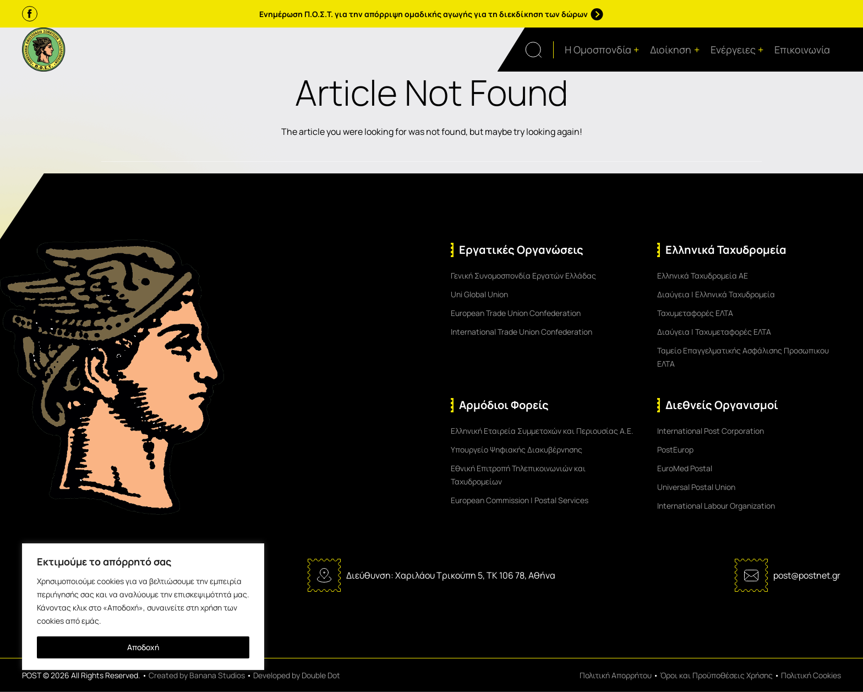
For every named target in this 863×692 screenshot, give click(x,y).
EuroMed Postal (684, 468)
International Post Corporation (710, 431)
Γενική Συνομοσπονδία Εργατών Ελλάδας (523, 275)
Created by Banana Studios (197, 675)
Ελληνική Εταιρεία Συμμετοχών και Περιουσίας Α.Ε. (542, 431)
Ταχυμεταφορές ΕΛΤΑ (695, 313)
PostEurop (675, 449)
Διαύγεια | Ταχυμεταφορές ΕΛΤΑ (714, 331)
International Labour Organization (716, 505)
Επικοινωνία (802, 49)
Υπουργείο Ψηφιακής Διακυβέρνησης (516, 449)
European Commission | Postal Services (519, 500)
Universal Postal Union (696, 487)
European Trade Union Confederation (516, 313)
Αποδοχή (143, 647)
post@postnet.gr (806, 575)
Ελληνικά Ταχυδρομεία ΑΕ (702, 275)
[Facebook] (29, 13)
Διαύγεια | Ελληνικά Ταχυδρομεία (716, 294)
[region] (143, 606)
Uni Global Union (479, 294)
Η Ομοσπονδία (602, 49)
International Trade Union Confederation (521, 331)
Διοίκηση (675, 49)
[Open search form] (539, 49)
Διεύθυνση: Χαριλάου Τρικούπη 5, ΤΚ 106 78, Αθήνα (450, 575)
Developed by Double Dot (296, 675)
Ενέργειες (737, 49)
